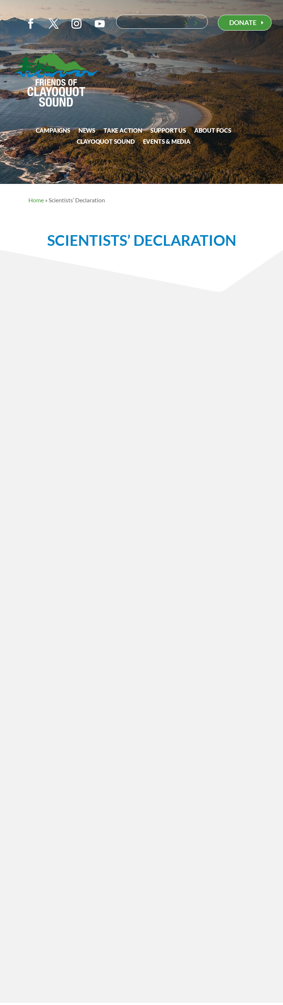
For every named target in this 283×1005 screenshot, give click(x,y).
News (86, 131)
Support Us (168, 131)
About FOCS (212, 131)
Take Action (123, 131)
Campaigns (53, 131)
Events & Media (167, 142)
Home (36, 199)
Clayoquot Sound (106, 142)
